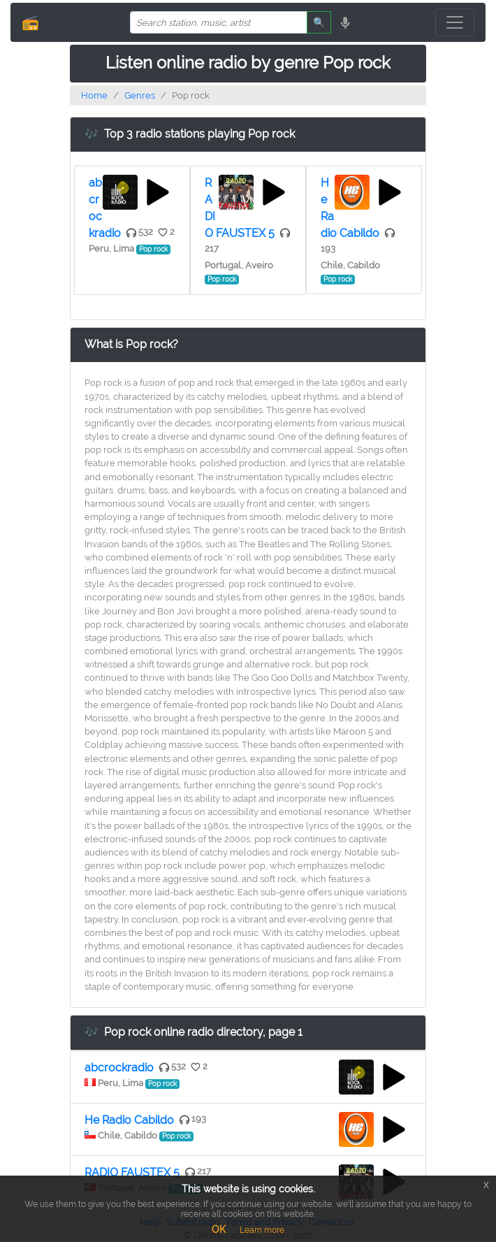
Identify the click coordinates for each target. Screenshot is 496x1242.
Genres (139, 95)
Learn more (262, 1230)
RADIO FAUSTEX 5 (132, 1172)
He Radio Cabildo (129, 1120)
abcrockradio (119, 1067)
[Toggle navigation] (454, 22)
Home (94, 95)
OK (219, 1229)
